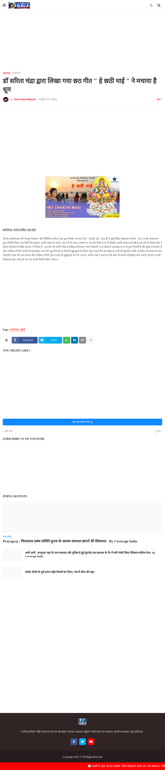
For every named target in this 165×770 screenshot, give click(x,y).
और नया (9, 431)
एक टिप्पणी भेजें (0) (82, 422)
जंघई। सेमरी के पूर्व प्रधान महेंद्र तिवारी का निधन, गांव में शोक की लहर (59, 572)
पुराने (158, 431)
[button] (4, 5)
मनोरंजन (16, 73)
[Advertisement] (82, 41)
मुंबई (22, 329)
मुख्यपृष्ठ (6, 73)
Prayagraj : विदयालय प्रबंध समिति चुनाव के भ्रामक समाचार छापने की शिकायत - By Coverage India (70, 541)
